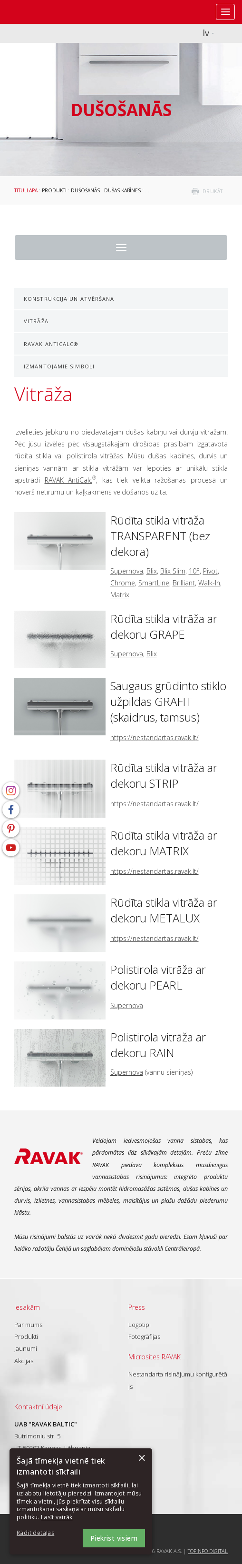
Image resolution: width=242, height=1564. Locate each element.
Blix (151, 570)
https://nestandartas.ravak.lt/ (154, 737)
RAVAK (35, 12)
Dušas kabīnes (122, 190)
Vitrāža (36, 321)
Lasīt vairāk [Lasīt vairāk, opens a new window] (57, 1517)
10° (194, 570)
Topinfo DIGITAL (208, 1550)
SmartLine (153, 582)
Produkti (54, 190)
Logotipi (139, 1324)
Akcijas (23, 1360)
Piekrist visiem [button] (113, 1538)
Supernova (126, 570)
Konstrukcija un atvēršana (69, 298)
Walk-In (209, 582)
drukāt (213, 191)
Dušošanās (85, 190)
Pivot (210, 570)
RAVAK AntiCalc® (51, 343)
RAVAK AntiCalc (69, 480)
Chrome (122, 582)
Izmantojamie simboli (59, 366)
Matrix (119, 594)
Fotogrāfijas (144, 1336)
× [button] (141, 1458)
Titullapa (26, 190)
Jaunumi (25, 1348)
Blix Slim (172, 570)
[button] (43, 1533)
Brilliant (184, 582)
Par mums (28, 1324)
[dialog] (81, 1501)
